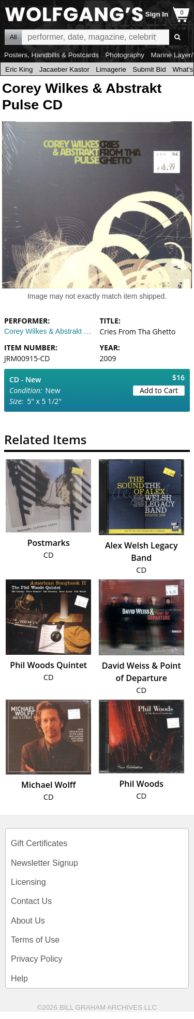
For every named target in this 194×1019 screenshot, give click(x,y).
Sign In (156, 14)
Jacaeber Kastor (64, 69)
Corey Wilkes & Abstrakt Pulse (49, 331)
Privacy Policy (37, 959)
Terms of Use (35, 939)
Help (19, 978)
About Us (28, 920)
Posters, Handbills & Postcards (51, 55)
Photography (124, 55)
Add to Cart (159, 390)
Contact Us (31, 901)
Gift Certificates (39, 843)
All (13, 37)
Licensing (28, 882)
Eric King (19, 69)
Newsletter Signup (44, 863)
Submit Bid (149, 69)
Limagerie (111, 69)
